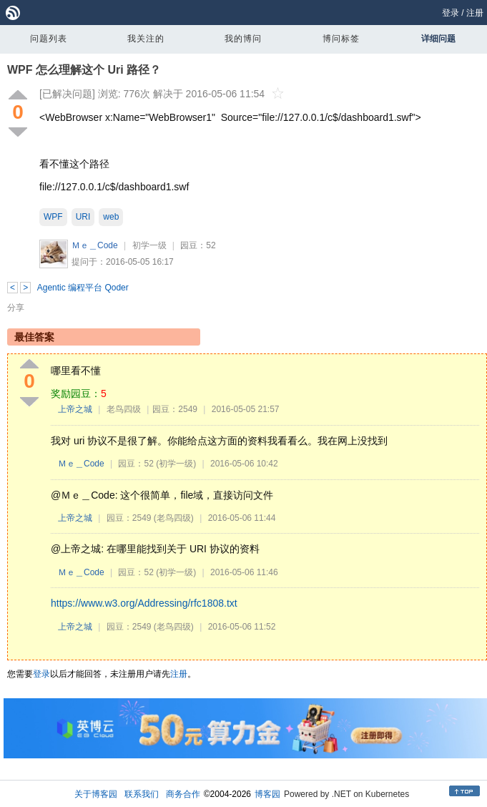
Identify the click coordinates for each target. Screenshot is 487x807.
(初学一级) (176, 464)
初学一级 (149, 245)
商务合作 (183, 794)
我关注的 (145, 39)
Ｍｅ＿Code (95, 245)
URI (83, 217)
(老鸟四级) (174, 518)
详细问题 (438, 39)
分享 (15, 308)
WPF (53, 217)
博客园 (267, 794)
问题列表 (48, 39)
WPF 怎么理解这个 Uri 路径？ (84, 70)
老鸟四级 (124, 409)
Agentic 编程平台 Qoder (83, 288)
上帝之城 (75, 409)
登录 (450, 13)
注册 (474, 13)
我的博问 (243, 39)
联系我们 (141, 794)
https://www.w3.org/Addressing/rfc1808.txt (144, 603)
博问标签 (341, 39)
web (111, 217)
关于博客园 (95, 794)
